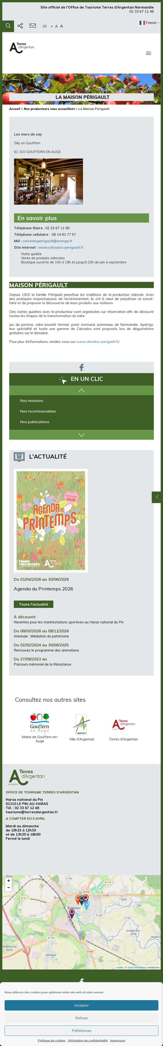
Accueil (14, 109)
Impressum (117, 1040)
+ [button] (8, 881)
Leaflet (119, 967)
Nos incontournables (38, 411)
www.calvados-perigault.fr (60, 247)
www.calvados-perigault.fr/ (97, 341)
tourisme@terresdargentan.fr (32, 812)
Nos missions (31, 400)
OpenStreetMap (137, 967)
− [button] (8, 888)
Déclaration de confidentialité (88, 1040)
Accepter (81, 1005)
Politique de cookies (52, 1040)
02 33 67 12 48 (141, 13)
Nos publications (34, 421)
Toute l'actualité (33, 604)
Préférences (82, 1030)
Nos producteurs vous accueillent (49, 109)
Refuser (81, 1018)
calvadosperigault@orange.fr (47, 241)
